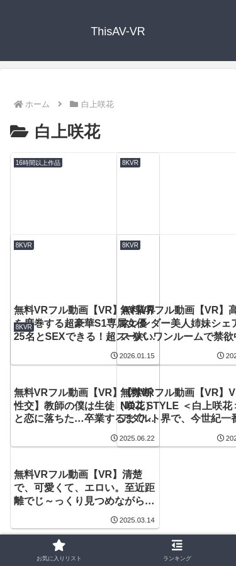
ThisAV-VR (112, 500)
